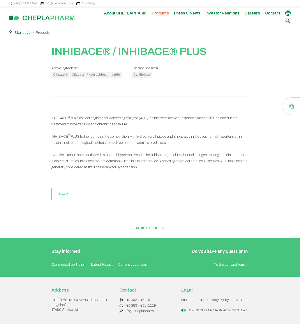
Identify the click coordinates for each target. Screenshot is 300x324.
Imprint (186, 300)
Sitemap (242, 300)
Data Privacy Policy (214, 300)
